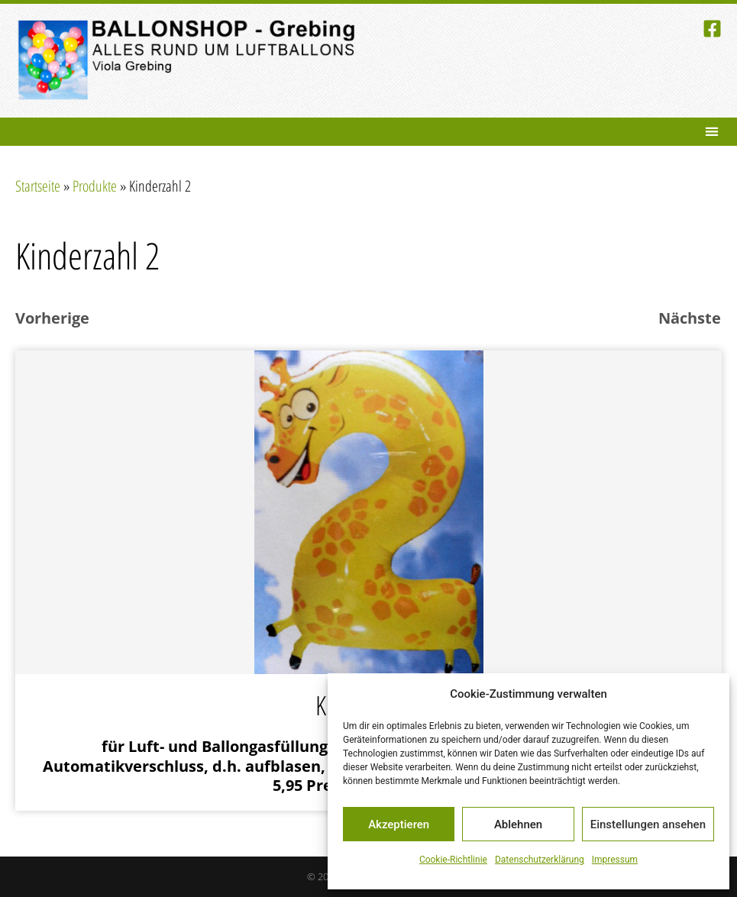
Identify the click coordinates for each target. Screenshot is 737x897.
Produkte (95, 186)
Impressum (615, 859)
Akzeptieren (398, 824)
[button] (711, 131)
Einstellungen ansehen (648, 824)
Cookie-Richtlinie (453, 859)
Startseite (37, 186)
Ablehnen (518, 824)
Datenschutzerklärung (539, 859)
